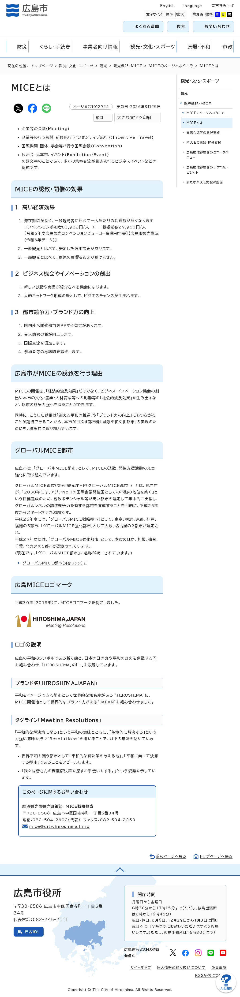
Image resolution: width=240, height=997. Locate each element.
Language (192, 6)
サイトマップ (141, 967)
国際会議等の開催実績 (203, 132)
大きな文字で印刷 (134, 117)
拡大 (179, 14)
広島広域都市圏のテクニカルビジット (208, 170)
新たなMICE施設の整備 (205, 182)
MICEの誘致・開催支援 (204, 142)
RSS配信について (211, 975)
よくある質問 (147, 26)
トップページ (42, 66)
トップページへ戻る (216, 856)
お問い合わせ (217, 26)
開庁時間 (147, 894)
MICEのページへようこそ (171, 66)
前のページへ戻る (171, 856)
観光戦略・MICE (128, 66)
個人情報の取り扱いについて (181, 967)
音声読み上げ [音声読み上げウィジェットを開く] (222, 5)
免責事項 (219, 967)
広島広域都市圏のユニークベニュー (208, 155)
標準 (169, 14)
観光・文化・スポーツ (76, 66)
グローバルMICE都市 (55, 563)
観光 (103, 66)
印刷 (99, 117)
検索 (181, 26)
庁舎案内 (32, 932)
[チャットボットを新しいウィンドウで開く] (226, 991)
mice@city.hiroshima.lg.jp (59, 826)
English (167, 5)
